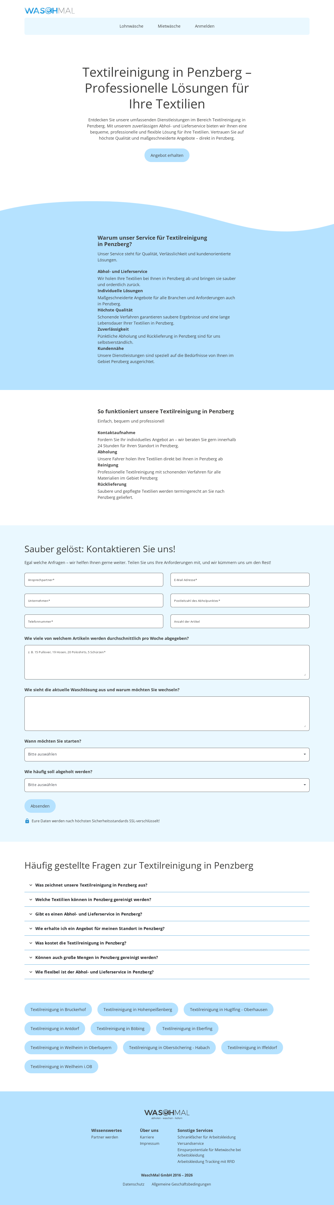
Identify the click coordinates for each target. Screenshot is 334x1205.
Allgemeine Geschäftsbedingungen (181, 1184)
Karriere (147, 1137)
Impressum (149, 1143)
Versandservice (191, 1143)
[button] (167, 885)
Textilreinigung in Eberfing (187, 1028)
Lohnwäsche (131, 26)
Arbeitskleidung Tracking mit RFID (206, 1161)
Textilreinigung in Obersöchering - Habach (169, 1047)
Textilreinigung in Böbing (120, 1028)
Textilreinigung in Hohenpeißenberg (137, 1009)
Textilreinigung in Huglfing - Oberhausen (228, 1009)
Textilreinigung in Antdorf (55, 1028)
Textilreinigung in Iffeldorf (252, 1047)
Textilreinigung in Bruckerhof (58, 1009)
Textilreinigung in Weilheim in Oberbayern (71, 1047)
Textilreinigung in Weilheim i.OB (61, 1066)
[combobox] (240, 600)
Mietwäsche (169, 26)
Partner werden (104, 1137)
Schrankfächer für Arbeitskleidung (207, 1137)
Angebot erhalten (167, 155)
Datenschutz (133, 1184)
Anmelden (204, 26)
